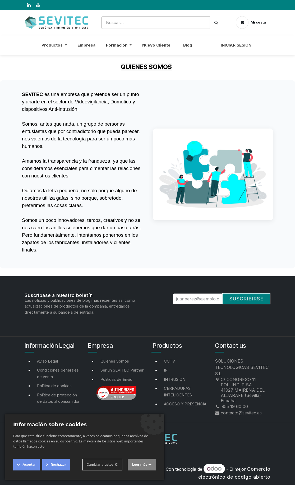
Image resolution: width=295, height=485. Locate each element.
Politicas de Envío (116, 379)
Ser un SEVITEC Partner (122, 370)
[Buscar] (216, 22)
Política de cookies (54, 385)
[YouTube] (38, 5)
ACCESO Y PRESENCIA (185, 403)
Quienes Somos (114, 361)
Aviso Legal (47, 361)
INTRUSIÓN (174, 379)
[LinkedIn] (29, 5)
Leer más (139, 464)
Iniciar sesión (236, 45)
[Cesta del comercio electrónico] (250, 22)
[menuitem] (206, 48)
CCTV (169, 361)
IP (166, 370)
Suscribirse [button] (246, 298)
